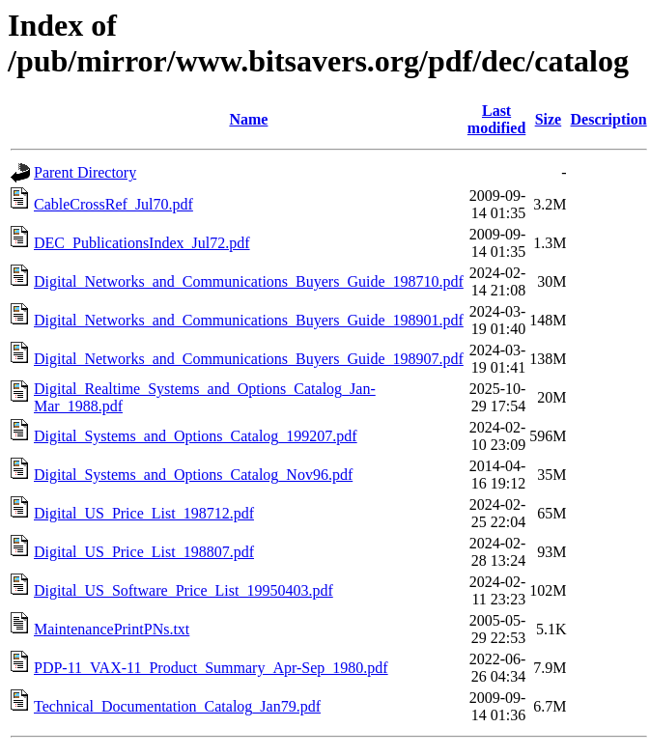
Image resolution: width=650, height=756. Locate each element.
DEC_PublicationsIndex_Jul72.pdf (142, 243)
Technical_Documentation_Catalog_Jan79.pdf (177, 706)
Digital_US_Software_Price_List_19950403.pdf (183, 590)
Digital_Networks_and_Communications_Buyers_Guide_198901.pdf (249, 320)
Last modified (496, 119)
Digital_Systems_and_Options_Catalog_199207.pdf (195, 436)
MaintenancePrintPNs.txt (111, 629)
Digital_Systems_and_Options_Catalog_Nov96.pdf (193, 474)
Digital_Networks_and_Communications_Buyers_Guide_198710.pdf (249, 281)
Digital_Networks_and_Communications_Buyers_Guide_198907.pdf (249, 358)
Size (548, 119)
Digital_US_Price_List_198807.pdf (144, 552)
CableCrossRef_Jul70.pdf (113, 204)
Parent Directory (85, 172)
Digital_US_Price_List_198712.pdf (144, 513)
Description (609, 119)
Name (248, 119)
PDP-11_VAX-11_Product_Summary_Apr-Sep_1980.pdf (211, 667)
